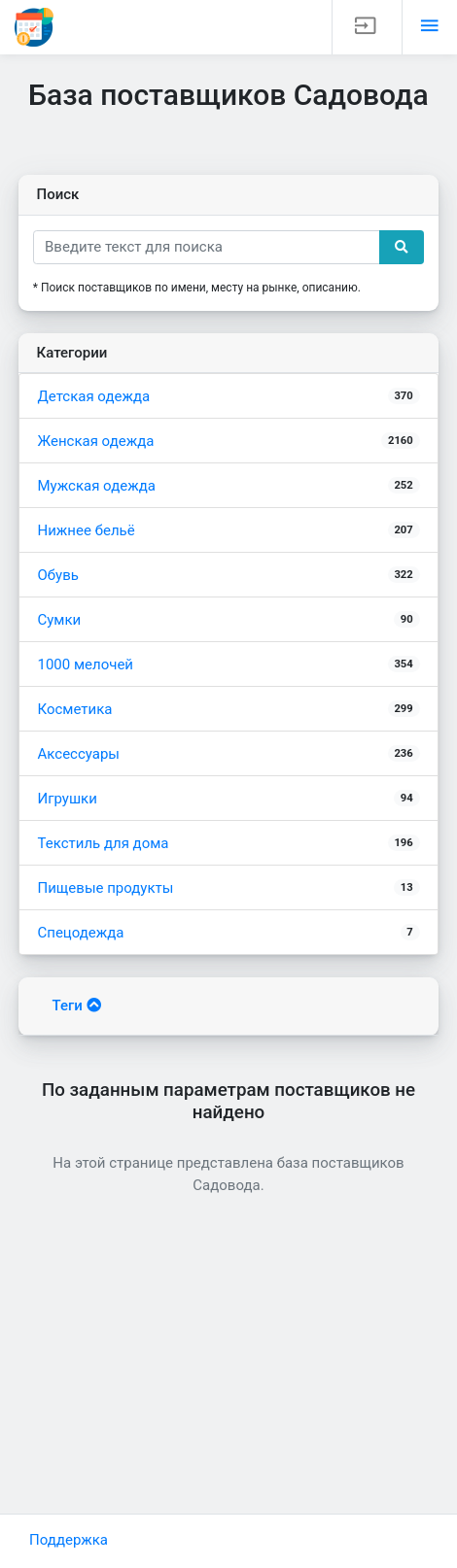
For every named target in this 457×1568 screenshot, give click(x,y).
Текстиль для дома (229, 843)
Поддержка (68, 1540)
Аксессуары (229, 754)
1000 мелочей (229, 664)
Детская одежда (229, 396)
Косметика (229, 709)
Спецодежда (229, 932)
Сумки (229, 620)
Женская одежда (229, 441)
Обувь (229, 575)
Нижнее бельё (229, 530)
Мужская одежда (229, 485)
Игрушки (229, 798)
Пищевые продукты (229, 888)
